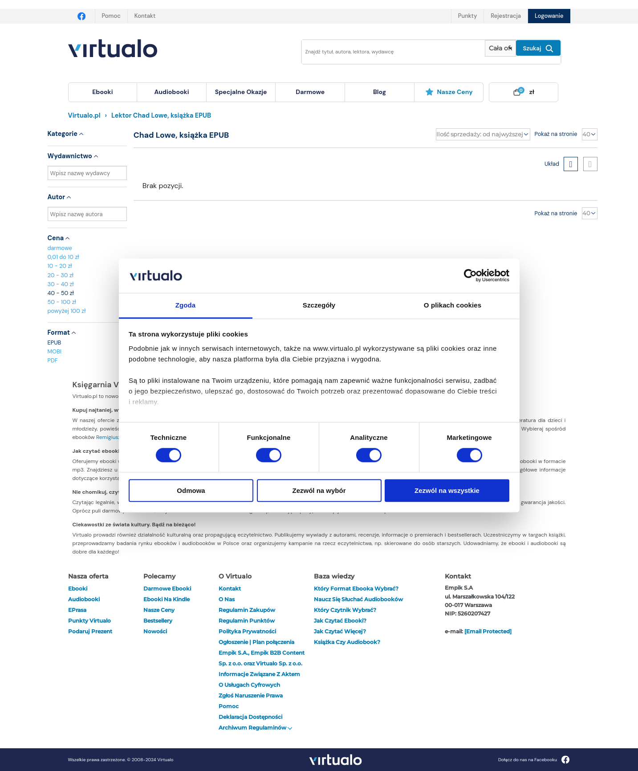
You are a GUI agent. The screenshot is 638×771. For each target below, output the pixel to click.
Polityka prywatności (247, 631)
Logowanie (549, 16)
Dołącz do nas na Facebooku (534, 759)
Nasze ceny (449, 92)
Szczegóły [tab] (319, 305)
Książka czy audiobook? (347, 642)
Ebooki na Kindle (166, 599)
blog (379, 92)
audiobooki (84, 599)
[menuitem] (103, 92)
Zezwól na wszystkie (447, 490)
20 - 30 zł (61, 275)
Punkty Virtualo (89, 620)
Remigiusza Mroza (118, 437)
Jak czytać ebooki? (340, 620)
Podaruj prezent (90, 631)
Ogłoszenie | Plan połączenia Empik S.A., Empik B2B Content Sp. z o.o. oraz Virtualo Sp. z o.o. (262, 653)
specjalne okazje (241, 92)
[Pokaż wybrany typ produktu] (500, 48)
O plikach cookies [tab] (452, 305)
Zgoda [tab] (185, 305)
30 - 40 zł (61, 284)
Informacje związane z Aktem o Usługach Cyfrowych (259, 679)
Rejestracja (506, 16)
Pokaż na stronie (556, 134)
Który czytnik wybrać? (345, 610)
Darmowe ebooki (167, 588)
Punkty (467, 16)
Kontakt (144, 16)
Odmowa (191, 490)
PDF (53, 360)
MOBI (54, 351)
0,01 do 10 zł (63, 257)
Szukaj (538, 49)
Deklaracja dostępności (250, 717)
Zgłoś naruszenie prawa (251, 695)
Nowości (155, 631)
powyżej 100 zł (67, 311)
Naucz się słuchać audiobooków (358, 599)
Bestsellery (157, 620)
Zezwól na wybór (318, 490)
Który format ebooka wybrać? (356, 588)
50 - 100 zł (62, 302)
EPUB (54, 342)
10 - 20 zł (60, 266)
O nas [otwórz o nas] (227, 599)
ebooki (77, 588)
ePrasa (77, 610)
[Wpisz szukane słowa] (387, 52)
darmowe (310, 92)
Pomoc (111, 16)
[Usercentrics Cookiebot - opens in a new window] (470, 276)
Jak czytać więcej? (340, 631)
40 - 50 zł (61, 293)
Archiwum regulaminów (256, 727)
